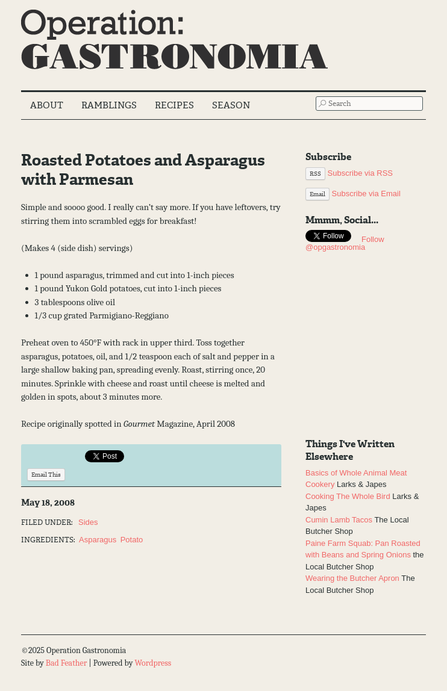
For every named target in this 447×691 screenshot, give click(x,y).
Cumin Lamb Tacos (338, 519)
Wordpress (152, 663)
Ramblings (109, 105)
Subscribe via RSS (349, 173)
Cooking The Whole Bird (347, 496)
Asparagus (97, 539)
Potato (131, 539)
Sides (88, 522)
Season (231, 105)
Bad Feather (66, 663)
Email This (46, 475)
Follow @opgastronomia (344, 243)
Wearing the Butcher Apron (352, 578)
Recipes (174, 105)
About (46, 105)
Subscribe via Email (353, 193)
